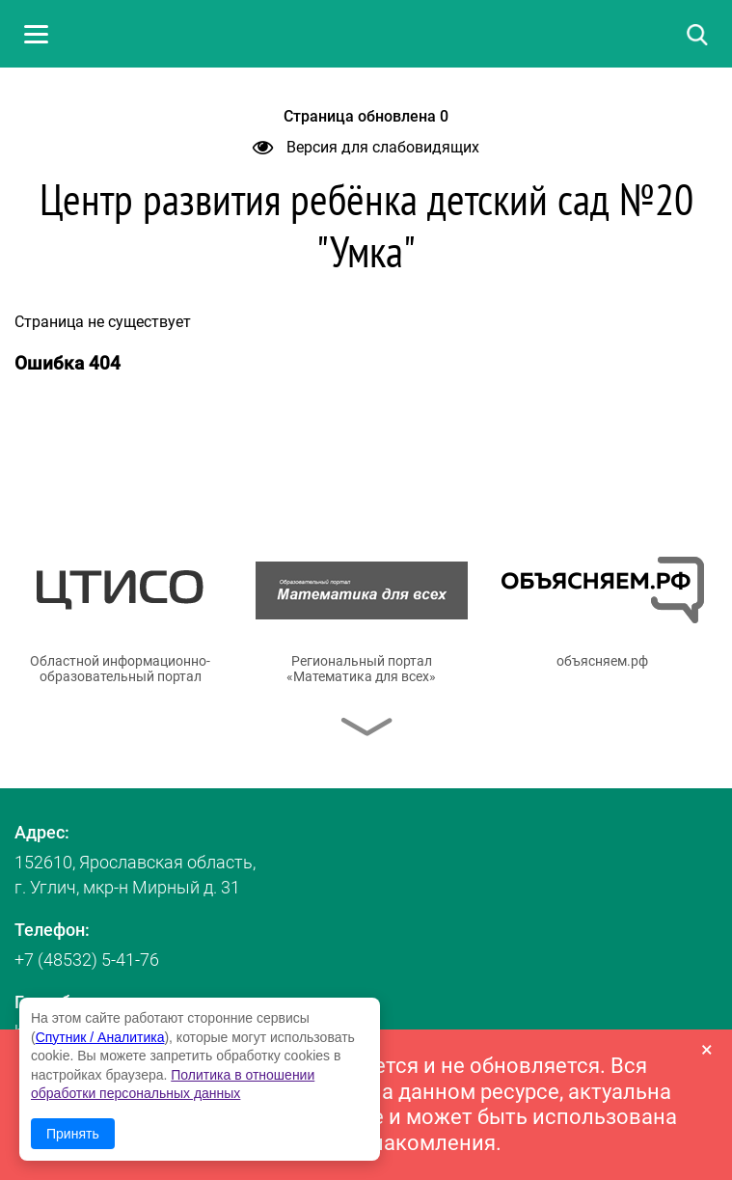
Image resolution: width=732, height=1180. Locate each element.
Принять (72, 1133)
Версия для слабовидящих (366, 147)
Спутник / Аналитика (100, 1037)
